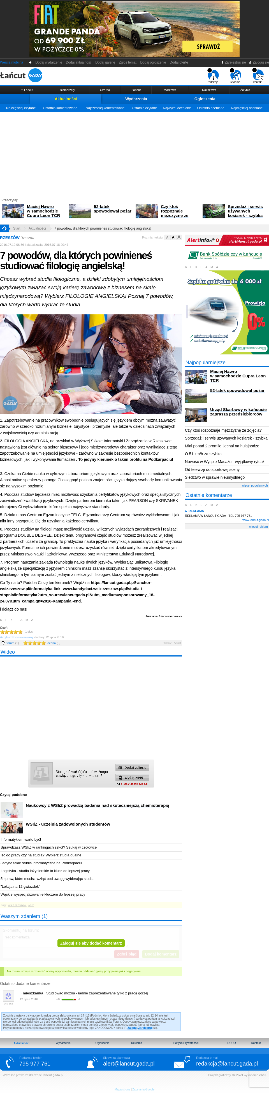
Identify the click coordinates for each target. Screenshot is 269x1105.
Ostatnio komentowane (60, 108)
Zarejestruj (145, 1027)
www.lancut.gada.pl (255, 520)
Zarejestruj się (233, 62)
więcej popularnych (255, 485)
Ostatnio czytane (144, 108)
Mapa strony (122, 1089)
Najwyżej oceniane (177, 108)
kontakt (258, 76)
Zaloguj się (259, 62)
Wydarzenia (136, 99)
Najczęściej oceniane (247, 108)
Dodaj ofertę (179, 62)
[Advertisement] (134, 154)
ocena (53, 643)
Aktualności (66, 99)
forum (12, 643)
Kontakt (256, 1043)
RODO (231, 1043)
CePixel (237, 1075)
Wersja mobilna (11, 62)
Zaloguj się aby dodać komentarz (91, 943)
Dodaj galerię (105, 62)
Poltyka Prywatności (185, 1043)
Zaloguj (132, 1027)
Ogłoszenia (204, 99)
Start (16, 228)
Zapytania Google (143, 1089)
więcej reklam (258, 526)
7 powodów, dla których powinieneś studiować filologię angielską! (102, 228)
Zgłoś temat (127, 62)
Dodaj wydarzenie (49, 62)
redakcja (213, 76)
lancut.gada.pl (53, 1075)
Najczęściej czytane (21, 108)
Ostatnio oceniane (210, 108)
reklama (235, 76)
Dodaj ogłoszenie (153, 62)
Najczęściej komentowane (105, 108)
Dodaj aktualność (78, 62)
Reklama (136, 1043)
